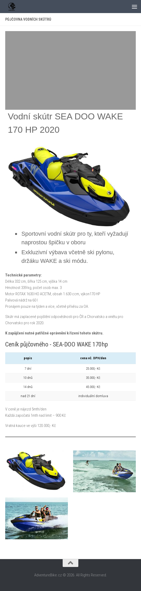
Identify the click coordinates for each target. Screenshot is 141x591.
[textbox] (76, 247)
